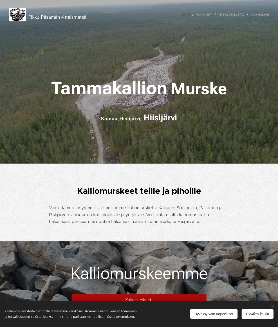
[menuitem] (187, 14)
